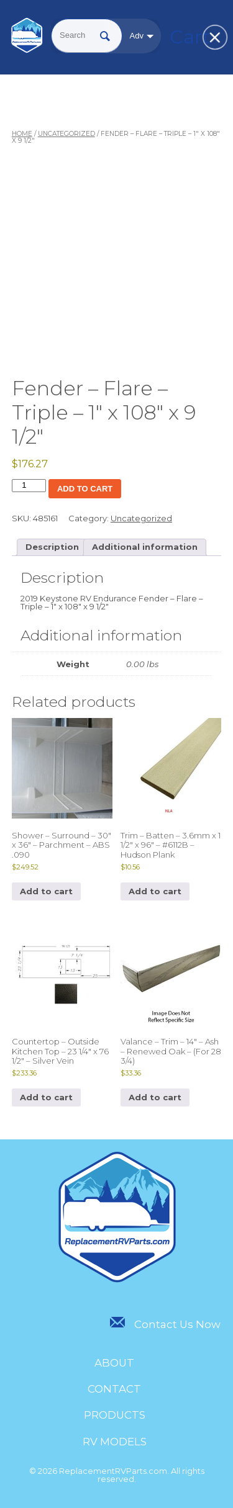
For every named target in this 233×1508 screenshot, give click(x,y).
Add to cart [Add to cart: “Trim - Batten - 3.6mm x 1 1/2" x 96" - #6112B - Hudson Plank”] (155, 891)
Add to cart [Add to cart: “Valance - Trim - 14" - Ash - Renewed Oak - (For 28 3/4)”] (155, 1097)
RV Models (115, 1441)
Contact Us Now (165, 1324)
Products (114, 1415)
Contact (114, 1389)
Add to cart (84, 488)
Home (22, 134)
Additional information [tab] (145, 547)
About (114, 1363)
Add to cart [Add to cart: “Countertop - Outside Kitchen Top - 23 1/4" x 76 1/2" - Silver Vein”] (46, 1097)
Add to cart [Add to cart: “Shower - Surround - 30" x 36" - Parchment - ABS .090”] (46, 891)
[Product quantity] (29, 485)
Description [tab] (52, 547)
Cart (185, 36)
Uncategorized (66, 134)
